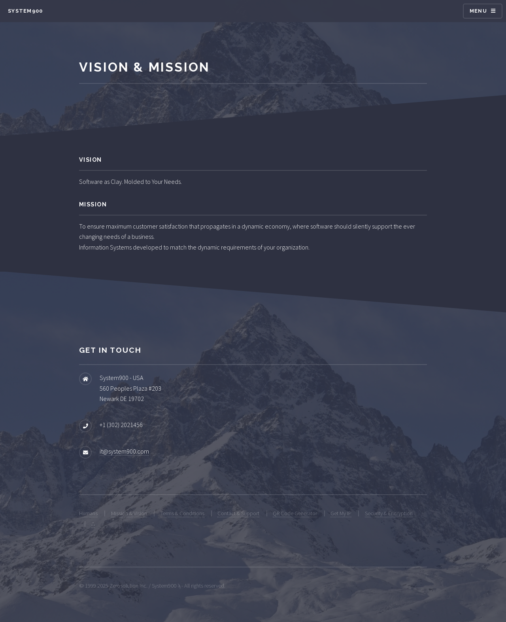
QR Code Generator (295, 513)
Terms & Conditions (182, 513)
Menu (478, 11)
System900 (25, 11)
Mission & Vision (129, 513)
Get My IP (340, 513)
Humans (88, 513)
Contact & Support (238, 513)
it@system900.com (124, 451)
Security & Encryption (389, 513)
